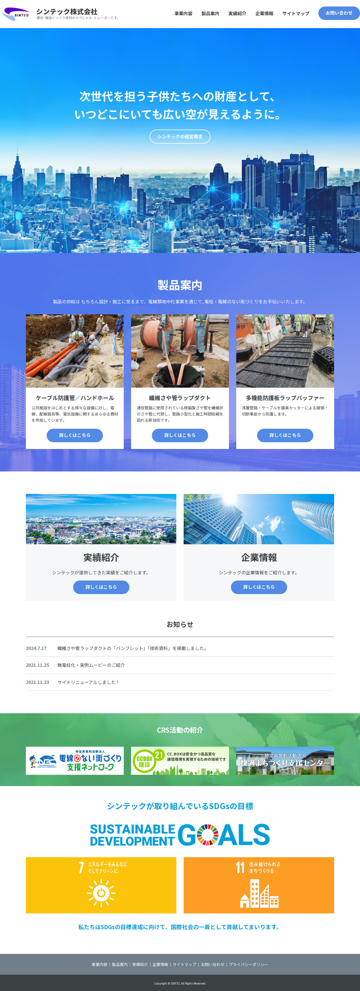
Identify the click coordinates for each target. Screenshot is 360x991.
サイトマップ (295, 13)
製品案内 (210, 13)
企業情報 (264, 13)
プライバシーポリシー (248, 964)
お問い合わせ (339, 12)
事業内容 (183, 13)
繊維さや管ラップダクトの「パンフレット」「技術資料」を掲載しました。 (132, 648)
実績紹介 (237, 13)
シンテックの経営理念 (180, 136)
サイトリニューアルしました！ (88, 682)
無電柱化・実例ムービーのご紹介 (91, 665)
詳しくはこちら (75, 435)
